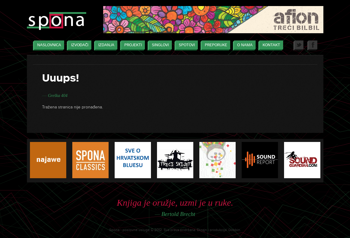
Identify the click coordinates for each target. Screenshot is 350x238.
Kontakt (270, 45)
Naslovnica (47, 45)
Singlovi (159, 45)
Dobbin (234, 230)
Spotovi (185, 45)
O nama (243, 45)
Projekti (131, 45)
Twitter (298, 45)
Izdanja (104, 45)
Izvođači (78, 45)
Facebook (312, 45)
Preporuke (214, 45)
